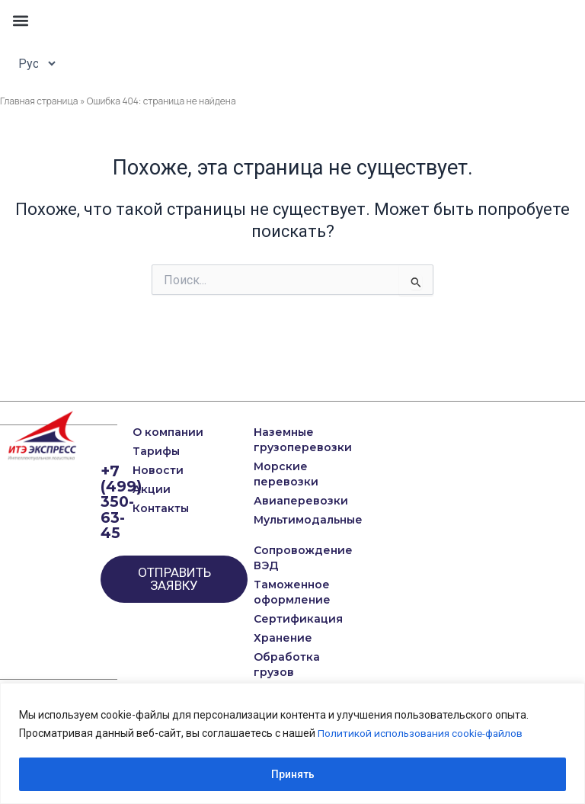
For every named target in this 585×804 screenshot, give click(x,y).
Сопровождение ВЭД (271, 557)
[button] (20, 20)
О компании (168, 432)
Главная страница (39, 100)
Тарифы (156, 451)
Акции (152, 489)
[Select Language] (33, 63)
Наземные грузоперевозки (271, 439)
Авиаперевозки (271, 501)
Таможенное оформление (271, 592)
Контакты (161, 508)
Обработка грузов (271, 664)
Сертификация (271, 619)
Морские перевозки (271, 474)
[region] (292, 743)
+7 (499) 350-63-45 (121, 501)
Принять (293, 774)
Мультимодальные (271, 520)
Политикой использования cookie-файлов (423, 733)
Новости (158, 470)
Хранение (271, 638)
